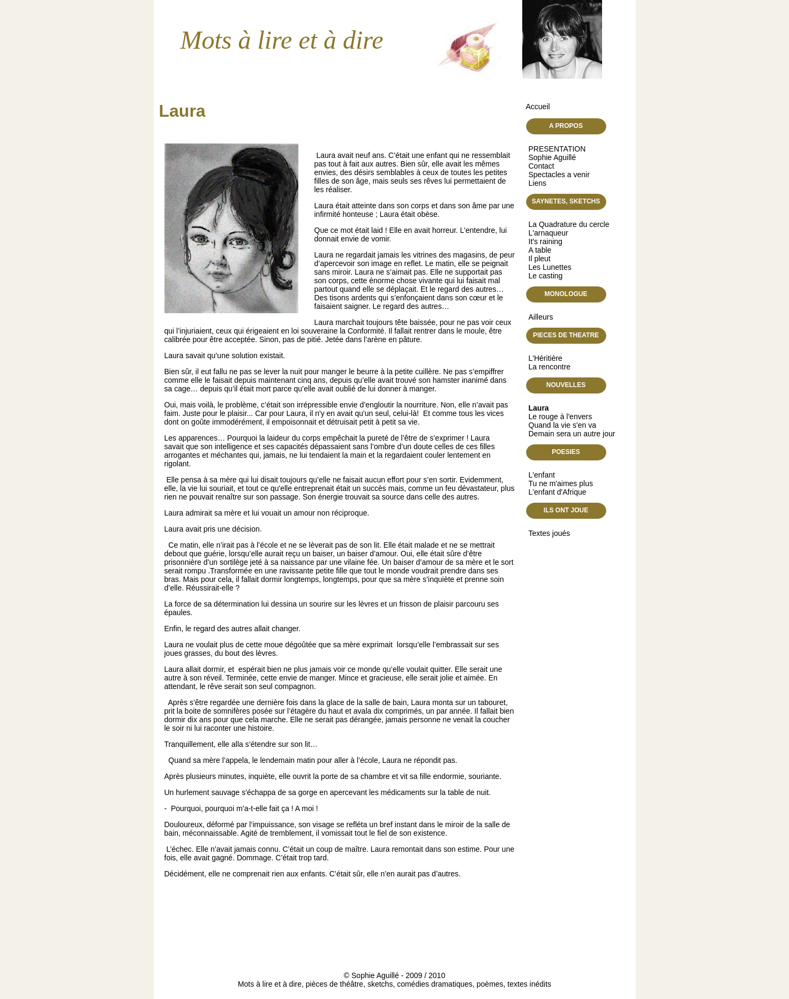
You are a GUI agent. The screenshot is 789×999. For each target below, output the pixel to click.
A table (540, 250)
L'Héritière (545, 358)
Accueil (538, 106)
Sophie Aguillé (552, 157)
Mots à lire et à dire (282, 40)
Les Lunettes (550, 267)
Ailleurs (541, 317)
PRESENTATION (557, 149)
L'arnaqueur (548, 233)
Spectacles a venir (559, 174)
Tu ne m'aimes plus (561, 483)
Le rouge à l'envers (560, 416)
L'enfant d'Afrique (558, 492)
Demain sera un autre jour (572, 433)
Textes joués (549, 533)
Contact (541, 166)
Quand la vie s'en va (562, 425)
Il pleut (540, 258)
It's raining (545, 241)
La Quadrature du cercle (569, 224)
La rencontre (550, 366)
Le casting (546, 275)
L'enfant (542, 475)
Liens (537, 183)
